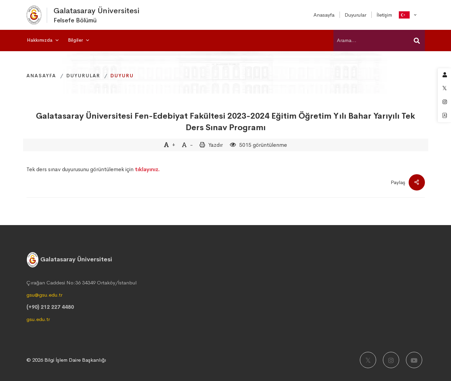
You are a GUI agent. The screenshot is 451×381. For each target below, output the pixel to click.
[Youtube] (414, 360)
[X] (368, 360)
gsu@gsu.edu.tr (44, 295)
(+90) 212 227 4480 (50, 307)
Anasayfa (41, 76)
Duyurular (83, 76)
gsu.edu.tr (38, 319)
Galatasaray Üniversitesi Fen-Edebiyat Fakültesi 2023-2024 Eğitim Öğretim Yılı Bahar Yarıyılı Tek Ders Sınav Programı (225, 122)
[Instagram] (391, 360)
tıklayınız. (147, 169)
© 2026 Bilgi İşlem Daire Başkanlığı (66, 360)
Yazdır (215, 144)
